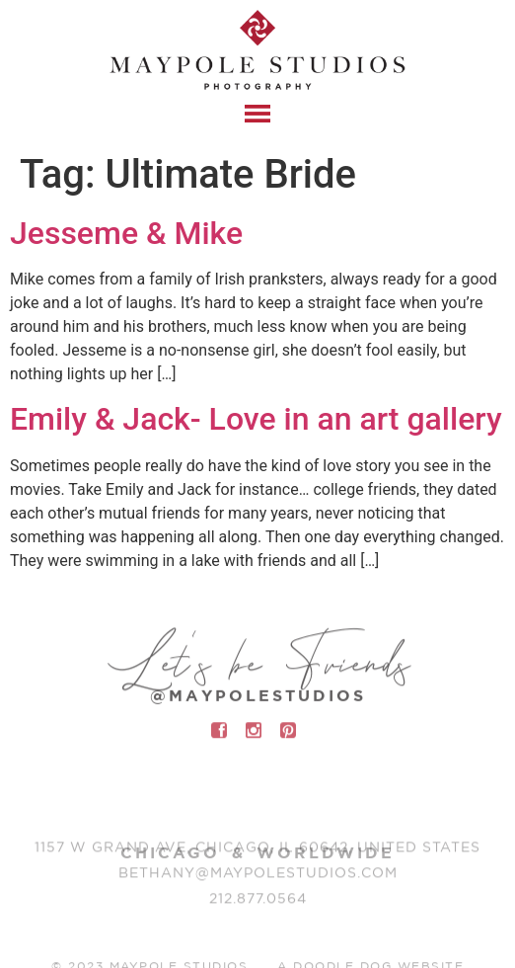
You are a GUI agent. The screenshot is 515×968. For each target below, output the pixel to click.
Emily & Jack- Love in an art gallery (256, 419)
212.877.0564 (258, 902)
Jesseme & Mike (126, 233)
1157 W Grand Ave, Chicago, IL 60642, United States (257, 850)
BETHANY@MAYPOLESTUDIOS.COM (258, 876)
